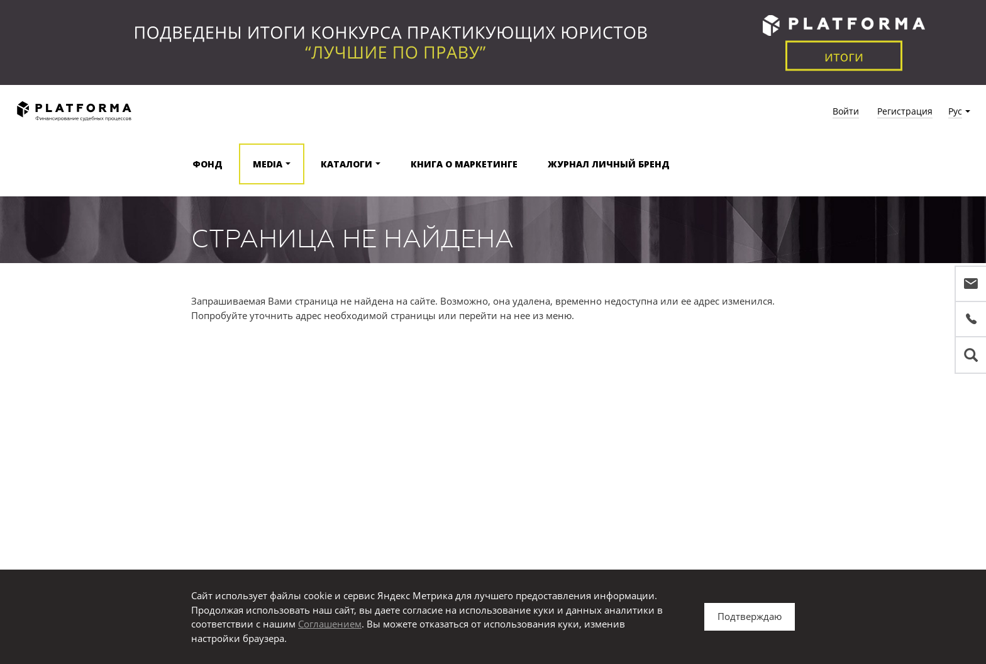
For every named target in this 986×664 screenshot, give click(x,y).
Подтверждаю (749, 616)
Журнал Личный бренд (609, 164)
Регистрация (905, 111)
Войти (846, 111)
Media (267, 164)
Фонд (207, 164)
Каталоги (346, 164)
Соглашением (330, 623)
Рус (955, 111)
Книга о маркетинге (464, 164)
